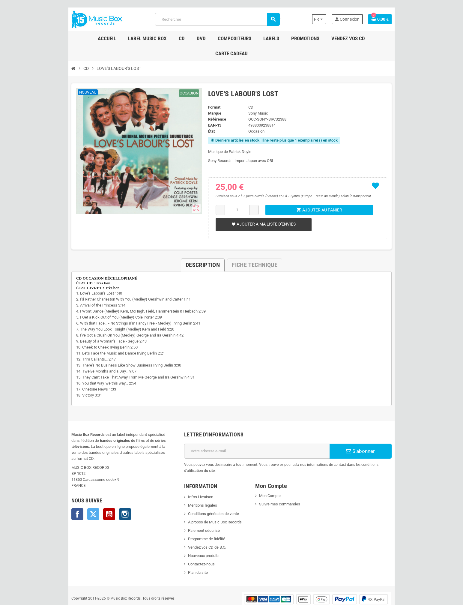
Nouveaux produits (198, 534)
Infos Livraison (195, 476)
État (208, 116)
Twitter (76, 493)
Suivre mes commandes (281, 483)
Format (211, 92)
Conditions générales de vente (207, 492)
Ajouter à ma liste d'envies (261, 209)
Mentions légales (196, 484)
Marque (212, 98)
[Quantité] (236, 195)
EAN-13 (212, 110)
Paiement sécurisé (198, 509)
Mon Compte (272, 474)
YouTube (92, 493)
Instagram (108, 493)
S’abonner (374, 436)
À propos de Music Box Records (209, 501)
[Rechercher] (217, 19)
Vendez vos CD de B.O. (201, 526)
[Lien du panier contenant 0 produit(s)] (396, 19)
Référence (214, 104)
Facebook (61, 493)
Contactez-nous (195, 543)
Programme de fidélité (201, 518)
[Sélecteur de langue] (334, 19)
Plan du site (192, 551)
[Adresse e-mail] (258, 436)
